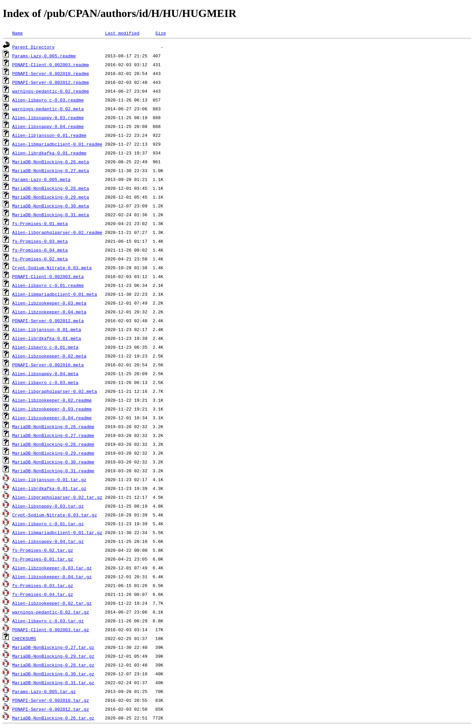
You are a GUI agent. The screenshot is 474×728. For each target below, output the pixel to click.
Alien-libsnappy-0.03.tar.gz (48, 506)
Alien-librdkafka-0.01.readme (49, 153)
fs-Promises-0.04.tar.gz (42, 594)
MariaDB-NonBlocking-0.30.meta (50, 206)
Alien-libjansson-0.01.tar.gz (49, 479)
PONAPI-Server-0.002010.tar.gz (50, 700)
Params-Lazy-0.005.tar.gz (44, 691)
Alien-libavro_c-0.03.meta (45, 382)
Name (17, 33)
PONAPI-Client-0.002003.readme (50, 64)
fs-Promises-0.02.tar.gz (42, 550)
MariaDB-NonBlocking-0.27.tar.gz (53, 647)
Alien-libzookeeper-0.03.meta (49, 303)
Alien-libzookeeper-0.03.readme (52, 409)
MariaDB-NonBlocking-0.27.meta (50, 170)
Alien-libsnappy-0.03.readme (48, 117)
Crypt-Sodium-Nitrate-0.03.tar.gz (54, 515)
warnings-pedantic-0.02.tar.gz (50, 612)
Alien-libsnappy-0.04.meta (45, 373)
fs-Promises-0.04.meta (40, 250)
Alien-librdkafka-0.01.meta (46, 338)
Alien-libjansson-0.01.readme (49, 135)
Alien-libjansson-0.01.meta (46, 329)
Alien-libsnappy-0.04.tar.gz (48, 541)
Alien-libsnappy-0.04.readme (48, 126)
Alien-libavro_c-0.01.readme (48, 285)
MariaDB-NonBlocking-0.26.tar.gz (53, 718)
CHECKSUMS (24, 638)
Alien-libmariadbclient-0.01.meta (54, 294)
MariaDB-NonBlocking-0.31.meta (50, 215)
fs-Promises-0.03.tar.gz (42, 585)
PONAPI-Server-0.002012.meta (48, 320)
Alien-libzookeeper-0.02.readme (52, 400)
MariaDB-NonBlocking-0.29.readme (53, 453)
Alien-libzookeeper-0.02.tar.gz (52, 603)
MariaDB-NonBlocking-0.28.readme (53, 444)
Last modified (122, 33)
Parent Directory (33, 47)
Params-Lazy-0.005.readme (44, 56)
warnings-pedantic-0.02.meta (48, 109)
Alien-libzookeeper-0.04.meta (49, 312)
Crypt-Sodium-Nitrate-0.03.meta (52, 268)
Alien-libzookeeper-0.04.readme (52, 418)
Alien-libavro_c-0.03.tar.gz (48, 621)
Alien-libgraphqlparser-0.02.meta (54, 391)
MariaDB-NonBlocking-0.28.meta (50, 188)
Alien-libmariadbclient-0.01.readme (57, 144)
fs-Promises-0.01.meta (40, 223)
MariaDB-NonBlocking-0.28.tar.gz (53, 665)
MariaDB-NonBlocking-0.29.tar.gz (53, 656)
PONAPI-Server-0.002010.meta (48, 365)
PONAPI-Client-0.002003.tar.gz (50, 629)
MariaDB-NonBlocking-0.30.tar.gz (53, 674)
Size (160, 33)
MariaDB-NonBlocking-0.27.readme (53, 435)
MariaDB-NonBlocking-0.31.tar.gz (53, 682)
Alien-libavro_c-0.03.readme (48, 100)
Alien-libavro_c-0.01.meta (45, 347)
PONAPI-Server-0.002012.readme (50, 82)
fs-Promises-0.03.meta (40, 241)
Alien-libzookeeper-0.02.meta (49, 356)
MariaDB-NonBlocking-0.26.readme (53, 426)
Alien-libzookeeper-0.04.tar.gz (52, 577)
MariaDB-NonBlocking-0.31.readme (53, 471)
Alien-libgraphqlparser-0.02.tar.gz (57, 497)
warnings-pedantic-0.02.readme (50, 91)
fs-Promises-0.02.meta (40, 259)
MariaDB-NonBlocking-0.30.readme (53, 462)
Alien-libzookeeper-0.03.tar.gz (52, 568)
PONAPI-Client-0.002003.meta (48, 276)
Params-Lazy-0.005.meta (41, 179)
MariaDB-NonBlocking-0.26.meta (50, 162)
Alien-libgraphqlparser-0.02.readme (57, 232)
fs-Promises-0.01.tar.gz (42, 559)
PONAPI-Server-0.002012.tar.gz (50, 709)
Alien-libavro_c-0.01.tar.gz (48, 524)
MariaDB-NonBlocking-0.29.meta (50, 197)
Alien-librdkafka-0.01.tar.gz (49, 488)
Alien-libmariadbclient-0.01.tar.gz (57, 532)
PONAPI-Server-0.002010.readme (50, 73)
